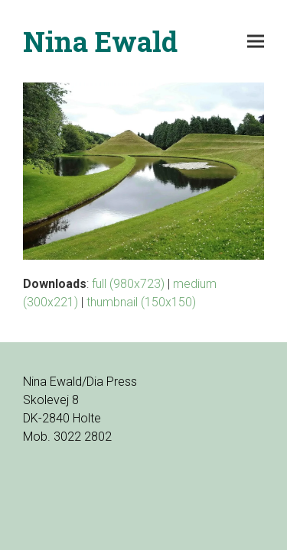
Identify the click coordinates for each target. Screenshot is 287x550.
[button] (255, 41)
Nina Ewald (100, 41)
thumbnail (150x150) (141, 302)
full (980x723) (128, 284)
